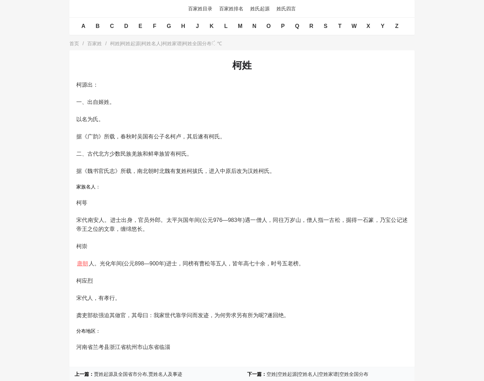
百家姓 (94, 43)
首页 (74, 43)
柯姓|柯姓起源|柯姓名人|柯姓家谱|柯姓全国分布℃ (166, 43)
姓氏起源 (260, 8)
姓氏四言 (286, 8)
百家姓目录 (200, 8)
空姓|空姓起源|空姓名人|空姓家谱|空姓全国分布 (317, 374)
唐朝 (82, 263)
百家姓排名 (231, 8)
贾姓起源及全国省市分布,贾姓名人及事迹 (138, 374)
